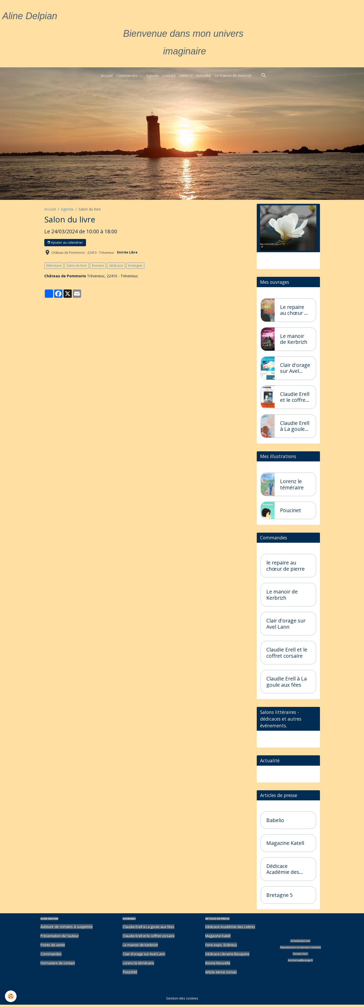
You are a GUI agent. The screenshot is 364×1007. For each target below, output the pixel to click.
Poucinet (290, 511)
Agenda (152, 75)
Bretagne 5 (279, 898)
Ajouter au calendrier (65, 242)
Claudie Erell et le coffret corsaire (294, 397)
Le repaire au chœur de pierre (295, 310)
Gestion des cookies (182, 1000)
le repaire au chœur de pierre (285, 567)
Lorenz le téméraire (292, 485)
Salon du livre (77, 265)
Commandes (127, 75)
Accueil (107, 75)
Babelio (275, 823)
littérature (53, 265)
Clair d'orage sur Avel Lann (295, 368)
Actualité (203, 75)
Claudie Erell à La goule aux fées (294, 426)
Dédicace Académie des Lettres (282, 872)
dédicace (116, 265)
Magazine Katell (285, 846)
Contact (169, 75)
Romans (98, 265)
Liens (184, 75)
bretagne (135, 265)
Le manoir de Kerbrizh (233, 75)
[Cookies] (11, 996)
